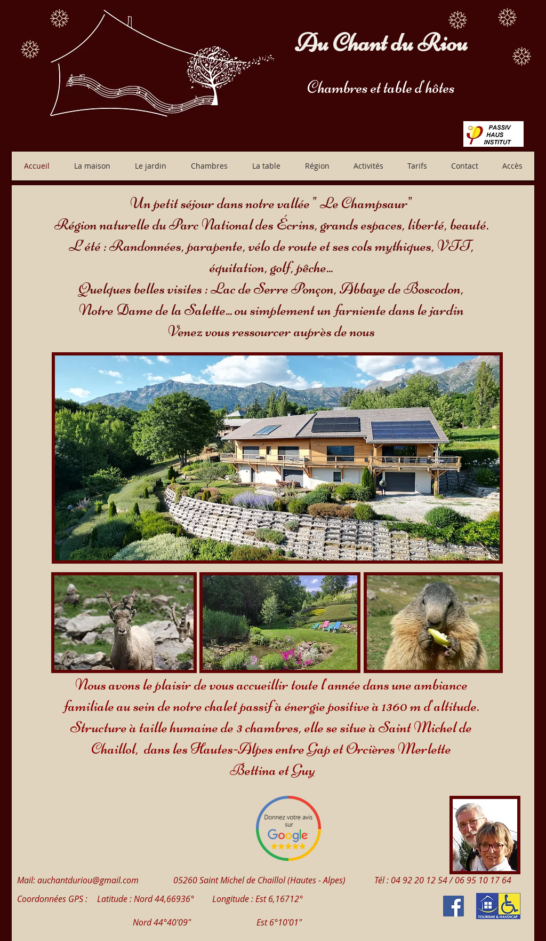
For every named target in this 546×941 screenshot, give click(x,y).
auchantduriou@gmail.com (88, 880)
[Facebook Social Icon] (453, 906)
